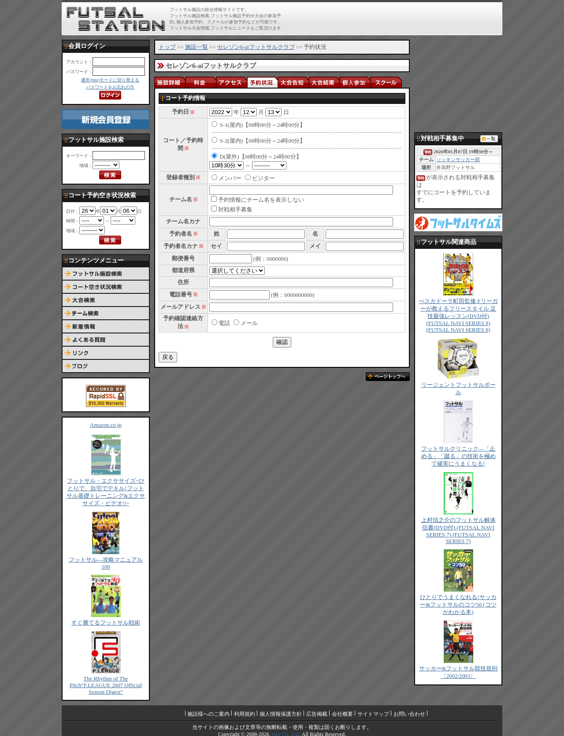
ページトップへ (388, 376)
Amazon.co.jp (106, 425)
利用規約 (244, 714)
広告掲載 (316, 714)
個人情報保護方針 (281, 714)
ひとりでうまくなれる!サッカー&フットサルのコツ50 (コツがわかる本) (458, 604)
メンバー (230, 178)
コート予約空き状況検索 (106, 287)
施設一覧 (196, 47)
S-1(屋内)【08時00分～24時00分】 (263, 125)
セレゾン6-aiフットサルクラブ (256, 47)
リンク (106, 353)
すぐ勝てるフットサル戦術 (105, 623)
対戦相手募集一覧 (489, 138)
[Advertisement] (397, 18)
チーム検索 (106, 313)
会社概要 (342, 714)
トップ (167, 47)
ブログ (106, 366)
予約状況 (262, 82)
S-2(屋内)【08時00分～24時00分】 (263, 141)
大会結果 (323, 82)
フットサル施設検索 (106, 274)
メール (246, 323)
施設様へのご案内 (208, 714)
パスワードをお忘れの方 (110, 87)
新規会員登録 (106, 119)
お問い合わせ (409, 714)
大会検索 (106, 300)
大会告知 (293, 82)
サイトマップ (373, 714)
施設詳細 (169, 82)
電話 (221, 323)
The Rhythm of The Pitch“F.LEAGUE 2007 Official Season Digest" (106, 685)
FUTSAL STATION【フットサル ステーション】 (115, 19)
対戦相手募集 (235, 210)
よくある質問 (106, 340)
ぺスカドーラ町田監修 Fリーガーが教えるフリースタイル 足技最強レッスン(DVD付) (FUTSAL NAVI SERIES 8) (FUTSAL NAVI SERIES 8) (458, 315)
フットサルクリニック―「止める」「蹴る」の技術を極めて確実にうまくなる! (458, 456)
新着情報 (106, 326)
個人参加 (354, 82)
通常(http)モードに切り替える (110, 80)
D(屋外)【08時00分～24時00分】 (261, 157)
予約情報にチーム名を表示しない (261, 200)
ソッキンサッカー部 (458, 159)
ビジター (263, 178)
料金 (200, 82)
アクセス (231, 82)
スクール (385, 82)
